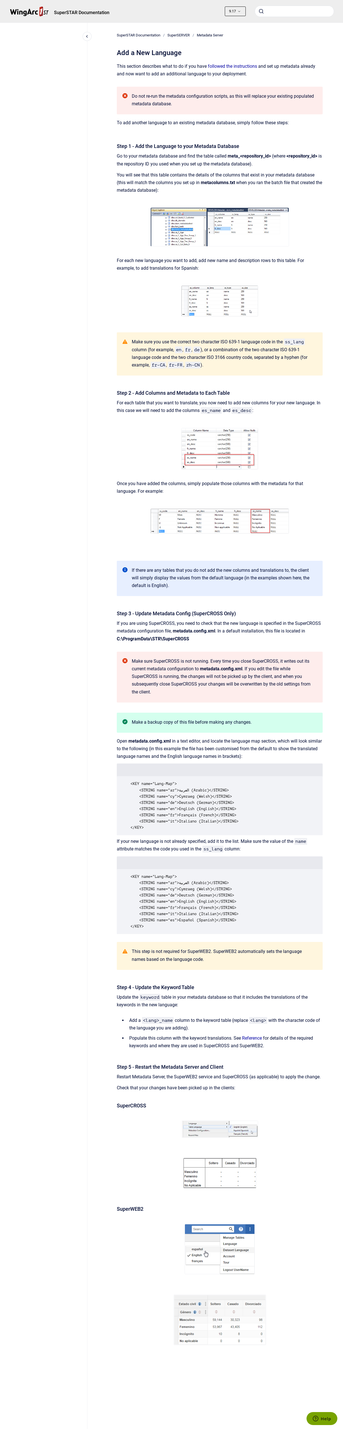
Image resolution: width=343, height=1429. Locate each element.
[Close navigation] (87, 36)
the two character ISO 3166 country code (211, 357)
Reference (252, 1038)
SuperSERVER (178, 35)
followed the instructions (232, 66)
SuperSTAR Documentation (81, 12)
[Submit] (261, 11)
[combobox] (294, 11)
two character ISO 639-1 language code (231, 341)
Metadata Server (210, 35)
